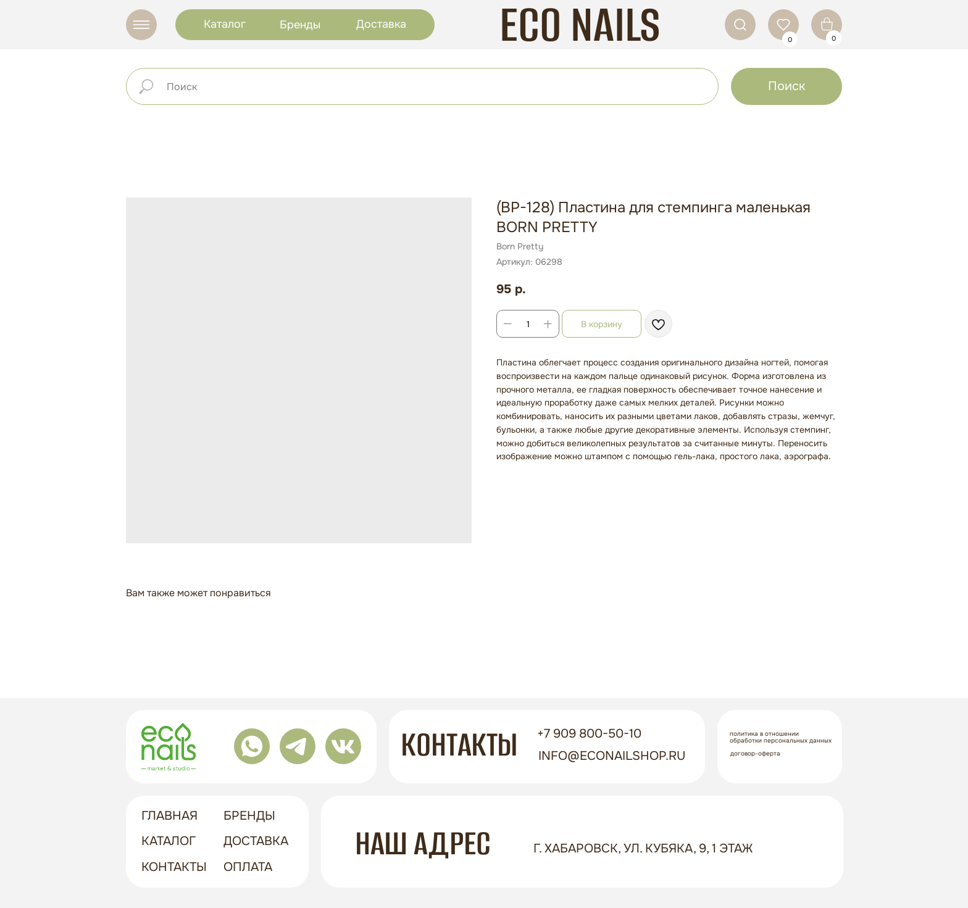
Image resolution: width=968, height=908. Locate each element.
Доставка (381, 24)
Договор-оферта (755, 753)
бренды (249, 815)
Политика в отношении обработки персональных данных (781, 737)
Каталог (225, 24)
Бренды (300, 24)
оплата (247, 867)
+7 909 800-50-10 (589, 733)
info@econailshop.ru (612, 756)
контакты (174, 867)
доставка (255, 841)
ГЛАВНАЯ (169, 815)
